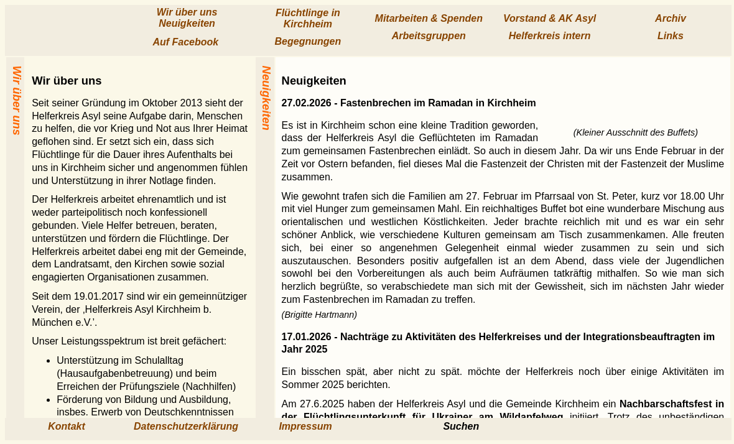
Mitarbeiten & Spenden (429, 18)
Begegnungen (308, 41)
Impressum (305, 426)
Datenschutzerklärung (186, 426)
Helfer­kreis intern (550, 35)
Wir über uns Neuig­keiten (187, 18)
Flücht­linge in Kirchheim (308, 18)
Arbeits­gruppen (429, 35)
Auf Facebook (186, 42)
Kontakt (66, 426)
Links (670, 35)
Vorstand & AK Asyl (549, 18)
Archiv (670, 18)
